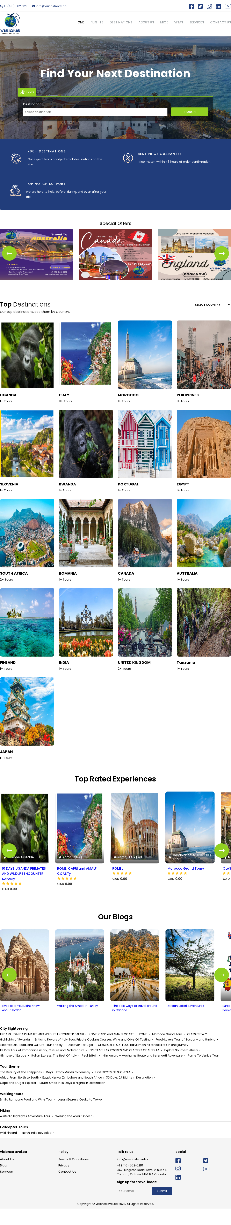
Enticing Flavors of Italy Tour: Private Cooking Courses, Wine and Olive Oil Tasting (93, 1056)
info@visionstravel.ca (49, 6)
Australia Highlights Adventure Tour (25, 1133)
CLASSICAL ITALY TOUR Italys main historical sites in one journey (143, 1061)
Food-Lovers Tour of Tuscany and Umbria (185, 1056)
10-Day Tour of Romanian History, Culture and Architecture (42, 1067)
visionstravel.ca (13, 1168)
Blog (3, 1182)
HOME (80, 22)
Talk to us (125, 1168)
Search (190, 112)
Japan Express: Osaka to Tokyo (80, 1116)
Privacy (63, 1182)
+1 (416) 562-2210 (14, 6)
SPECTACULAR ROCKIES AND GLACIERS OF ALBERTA (124, 1067)
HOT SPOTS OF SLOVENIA (112, 1089)
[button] (221, 253)
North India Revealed (36, 1149)
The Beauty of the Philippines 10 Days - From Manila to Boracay (45, 1089)
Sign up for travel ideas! (137, 1198)
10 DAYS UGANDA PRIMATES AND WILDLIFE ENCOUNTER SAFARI (42, 1051)
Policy (63, 1168)
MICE (164, 22)
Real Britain (90, 1072)
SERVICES (196, 22)
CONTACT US (220, 22)
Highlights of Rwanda (15, 1056)
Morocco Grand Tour (167, 1051)
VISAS (178, 22)
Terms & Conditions (73, 1175)
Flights (97, 22)
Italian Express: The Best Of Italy (54, 1072)
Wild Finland (8, 1149)
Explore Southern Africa (181, 1067)
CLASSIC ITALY (197, 1051)
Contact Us (67, 1188)
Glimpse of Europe (13, 1072)
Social (180, 1168)
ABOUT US (146, 22)
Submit (162, 1207)
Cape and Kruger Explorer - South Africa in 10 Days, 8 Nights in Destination (52, 1099)
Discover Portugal (80, 1061)
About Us (7, 1175)
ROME (143, 1051)
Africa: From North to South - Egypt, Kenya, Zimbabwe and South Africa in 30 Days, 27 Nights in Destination (76, 1094)
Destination (32, 104)
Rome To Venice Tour (203, 1072)
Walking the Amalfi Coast (73, 1133)
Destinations (121, 22)
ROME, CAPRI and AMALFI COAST (111, 1051)
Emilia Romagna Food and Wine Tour (26, 1116)
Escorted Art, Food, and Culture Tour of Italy (31, 1061)
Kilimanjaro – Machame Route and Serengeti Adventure (143, 1072)
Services (6, 1188)
